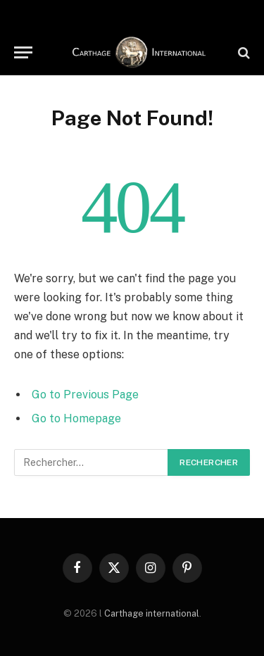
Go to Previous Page (85, 394)
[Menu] (23, 52)
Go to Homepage (76, 418)
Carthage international (151, 613)
